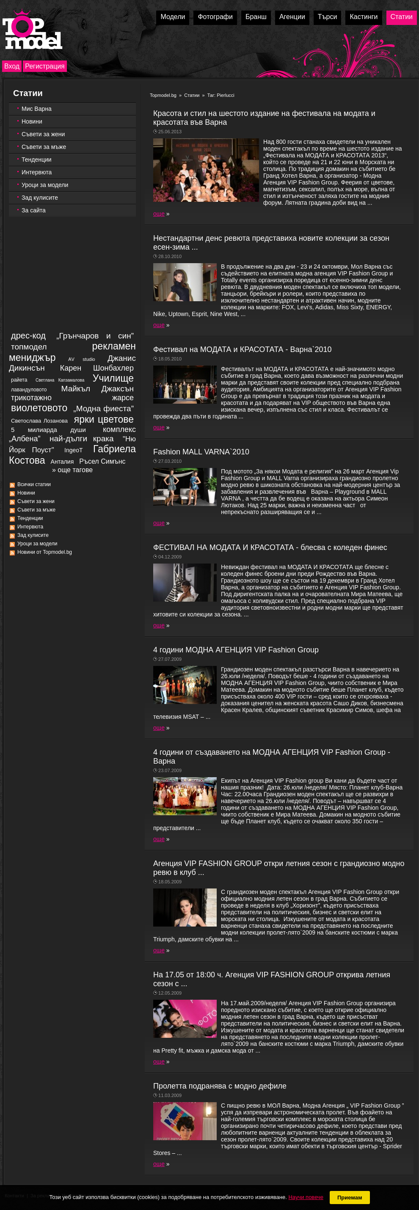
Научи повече (305, 1197)
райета (19, 380)
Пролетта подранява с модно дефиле (220, 1086)
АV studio (81, 359)
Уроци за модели (45, 185)
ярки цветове (104, 419)
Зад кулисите (40, 197)
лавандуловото (29, 390)
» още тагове (72, 469)
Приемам (349, 1197)
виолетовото (39, 407)
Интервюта (37, 172)
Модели (172, 16)
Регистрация (45, 66)
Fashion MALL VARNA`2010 (201, 452)
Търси (327, 16)
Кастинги (364, 16)
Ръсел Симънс (102, 461)
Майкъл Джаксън (97, 388)
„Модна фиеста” (103, 408)
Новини (32, 121)
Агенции (292, 16)
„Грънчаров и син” (95, 335)
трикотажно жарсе (72, 397)
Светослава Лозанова (39, 421)
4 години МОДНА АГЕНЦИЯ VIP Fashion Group (236, 650)
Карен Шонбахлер (97, 368)
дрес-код (28, 335)
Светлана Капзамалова (60, 380)
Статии (402, 16)
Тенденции (37, 159)
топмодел (29, 346)
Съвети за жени (43, 134)
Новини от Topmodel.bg (44, 552)
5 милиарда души (48, 429)
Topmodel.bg (163, 95)
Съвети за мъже (44, 146)
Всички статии (34, 484)
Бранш (256, 16)
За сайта (34, 210)
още (159, 213)
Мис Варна (37, 108)
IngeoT (73, 450)
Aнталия (62, 461)
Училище (113, 378)
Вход (11, 66)
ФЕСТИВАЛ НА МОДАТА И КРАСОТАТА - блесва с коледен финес (270, 547)
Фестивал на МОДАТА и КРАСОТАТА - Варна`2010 (242, 349)
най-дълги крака (82, 438)
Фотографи (215, 16)
